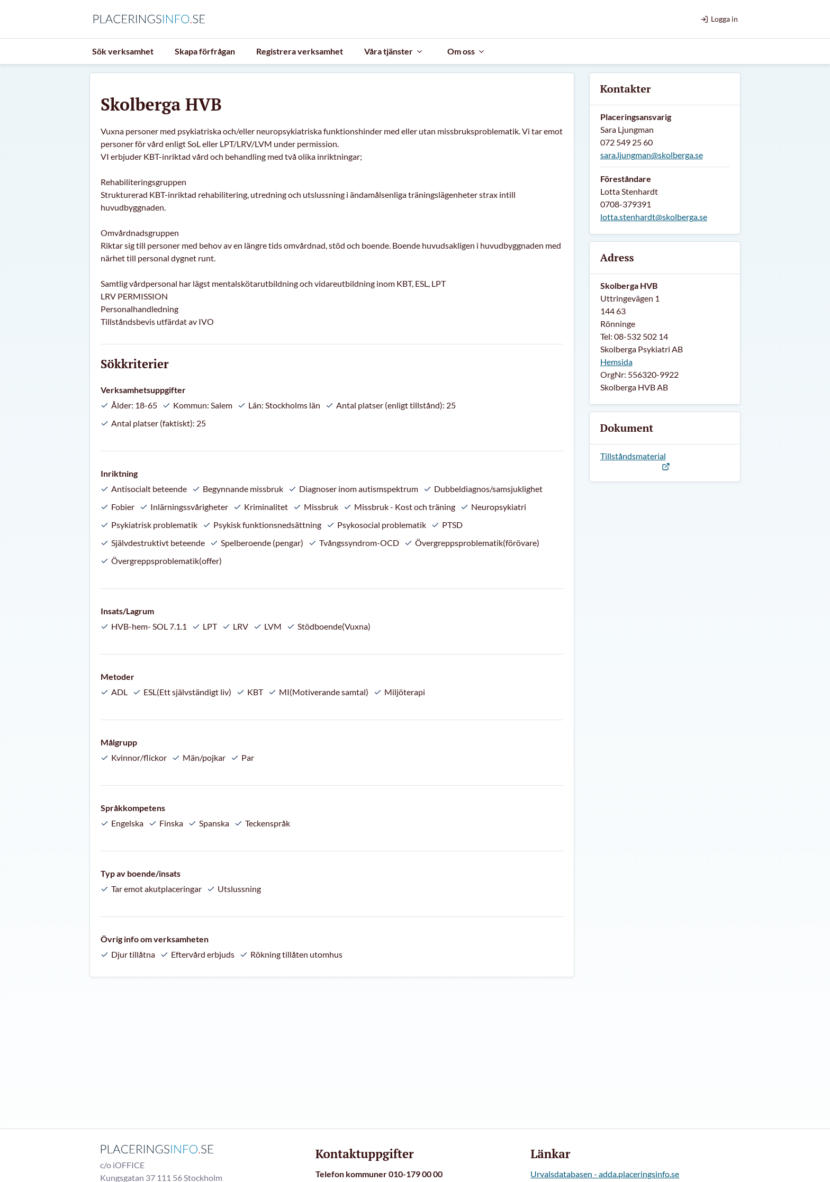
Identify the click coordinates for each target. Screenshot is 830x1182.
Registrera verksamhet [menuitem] (299, 51)
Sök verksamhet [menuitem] (123, 51)
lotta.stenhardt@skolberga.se (653, 217)
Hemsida (616, 362)
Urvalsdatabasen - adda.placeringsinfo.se (604, 1174)
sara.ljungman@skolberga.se (651, 155)
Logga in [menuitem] (719, 18)
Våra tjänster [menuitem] (393, 51)
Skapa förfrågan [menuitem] (205, 51)
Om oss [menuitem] (466, 51)
